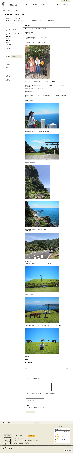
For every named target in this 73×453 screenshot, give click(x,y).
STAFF (43, 5)
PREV (25, 368)
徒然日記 (8, 64)
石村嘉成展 (9, 42)
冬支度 (7, 46)
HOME (4, 10)
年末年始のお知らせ (11, 29)
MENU (35, 5)
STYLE (51, 5)
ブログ (14, 76)
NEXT (67, 368)
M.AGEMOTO (37, 28)
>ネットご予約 (18, 438)
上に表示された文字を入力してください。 (37, 407)
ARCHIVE (7, 56)
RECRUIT (66, 0)
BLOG (59, 5)
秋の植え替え (9, 38)
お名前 (29, 396)
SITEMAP (7, 422)
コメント (29, 382)
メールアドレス (31, 400)
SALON (27, 5)
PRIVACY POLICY (53, 446)
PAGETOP (68, 450)
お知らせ (8, 67)
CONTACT (66, 5)
